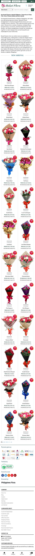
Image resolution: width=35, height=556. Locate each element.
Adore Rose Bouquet (9, 85)
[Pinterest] (12, 475)
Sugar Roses (9, 403)
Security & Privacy (5, 522)
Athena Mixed (26, 85)
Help (32, 1)
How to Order (4, 515)
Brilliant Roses (26, 117)
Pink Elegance (9, 308)
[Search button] (32, 9)
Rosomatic (25, 340)
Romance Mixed (9, 340)
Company (4, 489)
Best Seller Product (16, 1)
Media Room (4, 499)
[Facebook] (2, 475)
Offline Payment (5, 517)
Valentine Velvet (9, 435)
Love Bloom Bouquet (25, 244)
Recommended (6, 1)
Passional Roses (26, 276)
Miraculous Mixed (9, 276)
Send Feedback (6, 536)
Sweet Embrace (25, 403)
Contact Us (4, 533)
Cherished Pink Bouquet (25, 149)
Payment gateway (6, 447)
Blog (2, 495)
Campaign (3, 526)
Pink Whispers (26, 308)
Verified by (4, 461)
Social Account (5, 472)
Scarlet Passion (25, 371)
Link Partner (4, 505)
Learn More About (6, 508)
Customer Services (6, 543)
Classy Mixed (9, 181)
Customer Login (5, 513)
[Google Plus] (15, 475)
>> (11, 442)
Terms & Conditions (6, 524)
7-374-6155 (6, 540)
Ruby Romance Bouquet (9, 371)
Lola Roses (9, 244)
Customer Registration (6, 511)
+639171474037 (8, 538)
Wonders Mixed (25, 435)
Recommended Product (7, 528)
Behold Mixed (9, 117)
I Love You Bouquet (25, 212)
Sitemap (3, 501)
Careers (3, 497)
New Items (24, 1)
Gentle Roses (9, 212)
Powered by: (4, 479)
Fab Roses (25, 181)
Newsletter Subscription (7, 503)
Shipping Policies (5, 519)
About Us (3, 493)
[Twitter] (5, 475)
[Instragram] (8, 475)
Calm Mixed (9, 149)
